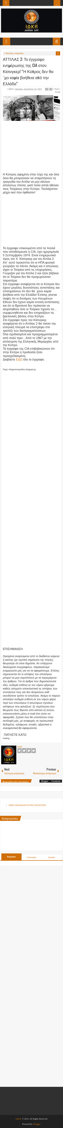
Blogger (44, 781)
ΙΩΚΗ (11, 89)
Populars (11, 857)
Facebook (19, 750)
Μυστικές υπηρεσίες (15, 53)
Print (56, 89)
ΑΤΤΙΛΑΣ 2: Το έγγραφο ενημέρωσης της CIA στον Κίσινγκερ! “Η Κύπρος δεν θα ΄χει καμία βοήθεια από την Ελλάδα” (28, 71)
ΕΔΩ (19, 359)
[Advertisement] (31, 145)
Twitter (24, 750)
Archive (51, 857)
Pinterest (33, 750)
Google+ (29, 750)
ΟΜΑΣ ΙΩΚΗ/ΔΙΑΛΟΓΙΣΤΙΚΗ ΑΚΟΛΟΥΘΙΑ (27, 805)
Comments (31, 857)
